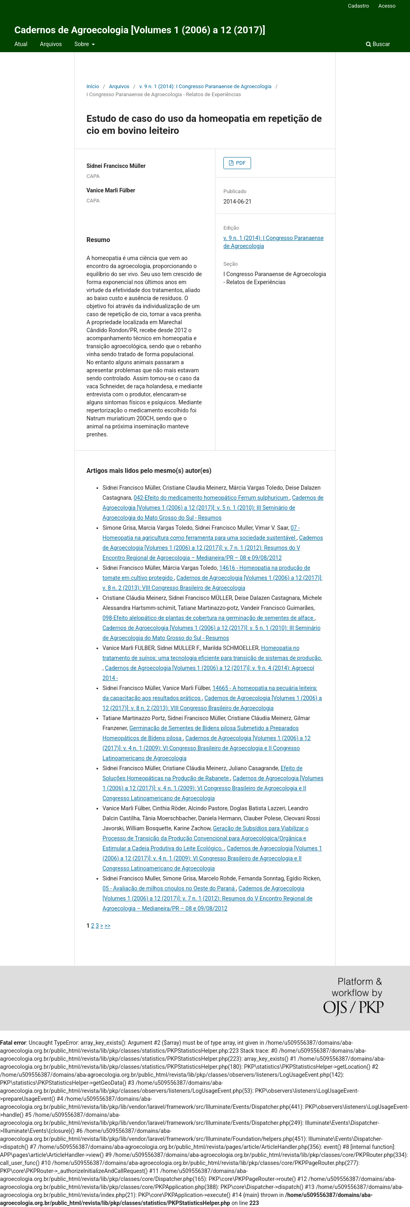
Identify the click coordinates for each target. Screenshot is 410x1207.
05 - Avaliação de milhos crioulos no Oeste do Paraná (169, 888)
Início (92, 86)
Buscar (378, 44)
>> (108, 925)
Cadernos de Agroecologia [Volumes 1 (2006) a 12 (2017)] (139, 30)
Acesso (387, 6)
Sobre (82, 44)
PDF (240, 163)
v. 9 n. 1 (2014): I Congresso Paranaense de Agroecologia (205, 86)
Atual (20, 44)
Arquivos (51, 44)
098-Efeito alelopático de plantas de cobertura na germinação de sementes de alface (208, 618)
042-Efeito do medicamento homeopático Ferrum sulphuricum (212, 498)
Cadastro (358, 6)
